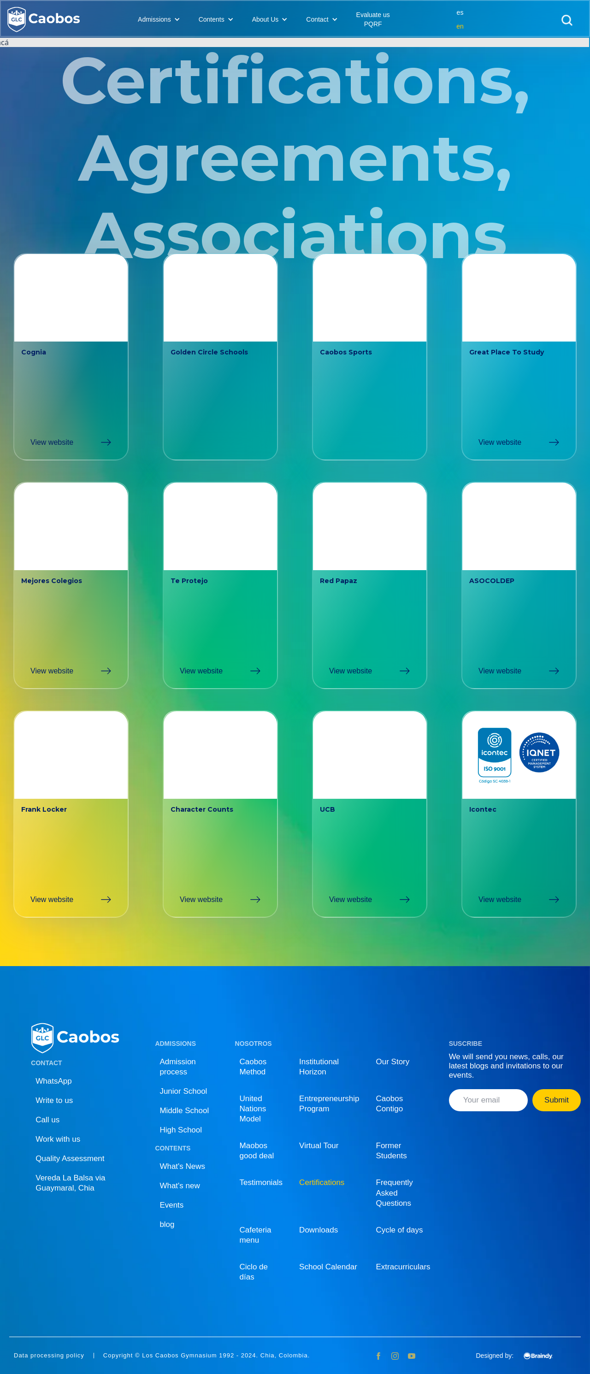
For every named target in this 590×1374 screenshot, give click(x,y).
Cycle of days (399, 1230)
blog (166, 1224)
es (460, 12)
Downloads (318, 1230)
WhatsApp (53, 1081)
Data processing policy (49, 1355)
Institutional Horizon (319, 1066)
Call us (47, 1119)
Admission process (177, 1066)
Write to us (54, 1100)
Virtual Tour (318, 1145)
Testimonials (261, 1182)
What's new (179, 1185)
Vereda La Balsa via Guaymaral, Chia (70, 1183)
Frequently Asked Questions (394, 1192)
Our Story (393, 1061)
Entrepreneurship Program (329, 1103)
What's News (182, 1166)
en (460, 26)
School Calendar (328, 1266)
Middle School (184, 1110)
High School (180, 1130)
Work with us (57, 1139)
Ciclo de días (254, 1271)
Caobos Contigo (389, 1103)
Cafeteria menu (255, 1235)
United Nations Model (253, 1108)
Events (171, 1205)
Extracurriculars (403, 1266)
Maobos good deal (257, 1150)
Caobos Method (253, 1066)
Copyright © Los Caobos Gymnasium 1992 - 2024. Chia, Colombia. (206, 1355)
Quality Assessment (69, 1158)
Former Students (391, 1150)
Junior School (183, 1091)
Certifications (321, 1182)
